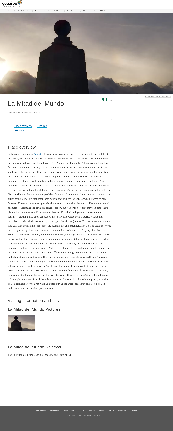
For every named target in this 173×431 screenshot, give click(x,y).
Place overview (23, 125)
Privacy (111, 411)
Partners (91, 411)
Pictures (42, 125)
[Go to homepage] (12, 4)
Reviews (19, 130)
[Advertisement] (142, 117)
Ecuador (38, 11)
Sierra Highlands (55, 11)
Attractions (87, 11)
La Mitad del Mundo (106, 11)
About (81, 411)
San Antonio (72, 11)
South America (23, 11)
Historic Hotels (69, 411)
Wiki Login (121, 411)
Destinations (41, 411)
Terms (101, 411)
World (9, 11)
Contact (134, 411)
